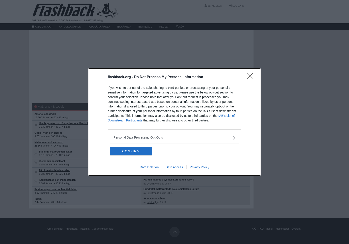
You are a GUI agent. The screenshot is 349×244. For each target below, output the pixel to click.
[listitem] (174, 137)
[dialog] (174, 122)
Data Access (174, 167)
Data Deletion (149, 167)
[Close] (251, 77)
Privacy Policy (199, 167)
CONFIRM (131, 151)
